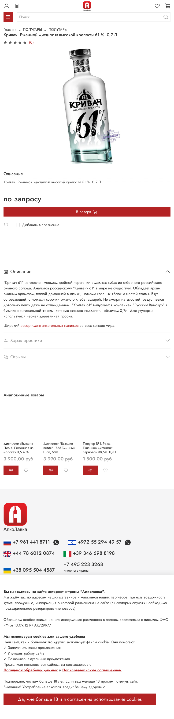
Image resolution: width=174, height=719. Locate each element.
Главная (10, 29)
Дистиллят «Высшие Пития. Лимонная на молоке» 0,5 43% (18, 447)
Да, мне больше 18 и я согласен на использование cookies (80, 699)
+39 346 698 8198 (89, 553)
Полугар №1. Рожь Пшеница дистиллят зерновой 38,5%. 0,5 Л (100, 447)
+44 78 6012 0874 (29, 553)
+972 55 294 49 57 (95, 541)
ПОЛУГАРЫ (32, 29)
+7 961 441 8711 (27, 541)
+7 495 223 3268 (83, 564)
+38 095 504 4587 (29, 569)
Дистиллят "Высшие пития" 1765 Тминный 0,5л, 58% (59, 447)
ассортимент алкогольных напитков (49, 325)
